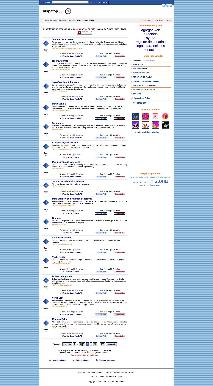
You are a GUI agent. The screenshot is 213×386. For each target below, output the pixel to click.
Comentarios (120, 56)
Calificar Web (101, 56)
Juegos (130, 6)
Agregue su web (146, 20)
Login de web (159, 20)
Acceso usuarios (154, 6)
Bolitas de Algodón (62, 276)
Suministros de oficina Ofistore (68, 181)
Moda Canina (59, 104)
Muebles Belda (59, 319)
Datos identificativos (128, 372)
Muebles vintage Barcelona (66, 162)
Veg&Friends (58, 257)
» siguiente (111, 344)
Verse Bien (57, 298)
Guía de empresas (115, 376)
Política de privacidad (112, 372)
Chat (115, 6)
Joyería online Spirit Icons (65, 82)
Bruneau (56, 218)
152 (102, 344)
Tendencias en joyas (62, 39)
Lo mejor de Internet (99, 376)
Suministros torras (61, 237)
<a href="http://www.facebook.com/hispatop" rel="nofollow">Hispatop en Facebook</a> (150, 153)
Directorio (53, 20)
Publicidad (81, 372)
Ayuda (168, 20)
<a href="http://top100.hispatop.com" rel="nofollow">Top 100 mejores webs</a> (150, 80)
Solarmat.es (58, 123)
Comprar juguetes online (65, 142)
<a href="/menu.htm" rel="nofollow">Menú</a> (150, 37)
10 (95, 344)
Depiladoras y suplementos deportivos (72, 199)
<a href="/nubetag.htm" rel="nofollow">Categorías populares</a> (150, 198)
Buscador (46, 2)
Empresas (63, 20)
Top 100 (137, 6)
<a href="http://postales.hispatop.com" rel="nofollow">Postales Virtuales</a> (150, 120)
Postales (122, 6)
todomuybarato (60, 61)
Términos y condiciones (94, 372)
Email (144, 6)
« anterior (67, 344)
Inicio (110, 6)
